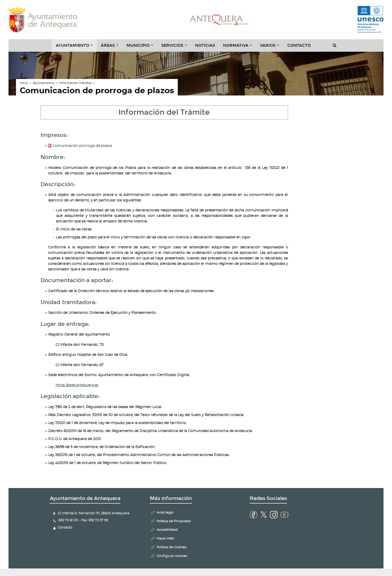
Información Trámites (75, 83)
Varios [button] (271, 47)
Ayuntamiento (43, 83)
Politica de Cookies (171, 547)
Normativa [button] (239, 47)
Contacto (299, 45)
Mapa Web (165, 538)
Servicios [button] (176, 47)
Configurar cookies (171, 556)
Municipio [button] (141, 47)
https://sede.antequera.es (77, 385)
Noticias (205, 45)
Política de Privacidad (173, 521)
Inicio (24, 83)
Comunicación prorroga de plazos (82, 146)
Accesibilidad (167, 530)
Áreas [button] (111, 47)
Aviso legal (164, 512)
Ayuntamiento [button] (76, 47)
